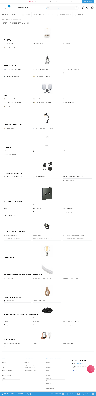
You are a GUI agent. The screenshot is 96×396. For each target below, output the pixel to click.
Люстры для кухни (10, 47)
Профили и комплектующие (71, 278)
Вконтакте (77, 370)
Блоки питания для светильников (13, 318)
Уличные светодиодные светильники (73, 238)
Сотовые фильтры (38, 325)
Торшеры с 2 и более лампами (72, 151)
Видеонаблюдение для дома (12, 343)
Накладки (6, 208)
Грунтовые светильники (10, 235)
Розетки (35, 212)
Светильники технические (71, 73)
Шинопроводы (68, 180)
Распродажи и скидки (29, 367)
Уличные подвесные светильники (13, 238)
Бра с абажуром (68, 102)
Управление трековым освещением (73, 176)
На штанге (67, 43)
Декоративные (9, 128)
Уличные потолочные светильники (43, 238)
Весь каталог (5, 380)
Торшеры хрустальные (10, 154)
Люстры (8, 40)
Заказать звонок (87, 1)
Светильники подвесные (71, 69)
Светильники (10, 66)
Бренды (37, 1)
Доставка (48, 375)
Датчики (6, 321)
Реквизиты (49, 383)
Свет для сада (9, 300)
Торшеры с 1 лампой (40, 151)
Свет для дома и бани (39, 300)
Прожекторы (37, 235)
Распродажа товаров (90, 369)
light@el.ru (39, 7)
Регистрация (75, 1)
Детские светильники (11, 76)
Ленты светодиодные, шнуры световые (23, 275)
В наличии (27, 372)
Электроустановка (13, 201)
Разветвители (37, 208)
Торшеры (8, 147)
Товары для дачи (12, 297)
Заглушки (6, 205)
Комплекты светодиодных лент (42, 278)
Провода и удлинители (10, 325)
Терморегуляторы (68, 212)
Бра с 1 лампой (9, 99)
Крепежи (65, 205)
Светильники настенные (12, 102)
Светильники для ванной (41, 76)
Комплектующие (39, 177)
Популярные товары (29, 365)
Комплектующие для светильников (21, 314)
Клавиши (36, 205)
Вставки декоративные (69, 318)
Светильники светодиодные (13, 177)
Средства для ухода (68, 325)
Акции (31, 1)
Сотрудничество (50, 372)
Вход (69, 1)
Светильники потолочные (12, 69)
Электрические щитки (10, 215)
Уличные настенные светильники (73, 235)
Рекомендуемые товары (30, 370)
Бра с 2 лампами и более (41, 99)
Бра (5, 95)
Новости (48, 386)
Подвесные (8, 43)
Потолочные (38, 43)
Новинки (26, 362)
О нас (51, 1)
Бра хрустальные (10, 106)
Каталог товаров (10, 14)
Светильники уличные (14, 232)
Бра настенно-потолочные (42, 102)
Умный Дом (9, 340)
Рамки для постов (68, 208)
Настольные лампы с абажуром (43, 128)
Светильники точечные (41, 69)
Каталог (45, 1)
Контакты (48, 380)
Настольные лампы (13, 125)
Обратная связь (8, 394)
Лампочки (9, 257)
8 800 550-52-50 (23, 8)
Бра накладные (68, 99)
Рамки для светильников (11, 212)
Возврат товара (50, 388)
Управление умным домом (11, 347)
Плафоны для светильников (70, 321)
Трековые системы (13, 173)
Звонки (35, 343)
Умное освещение (68, 343)
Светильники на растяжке (12, 151)
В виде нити (8, 278)
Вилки (35, 318)
